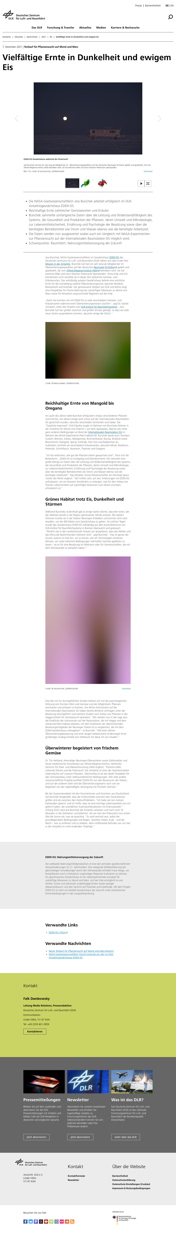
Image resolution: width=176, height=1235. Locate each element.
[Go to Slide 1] (72, 183)
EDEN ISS (114, 257)
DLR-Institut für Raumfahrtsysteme (99, 306)
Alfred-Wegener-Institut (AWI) (82, 270)
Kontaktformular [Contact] (76, 1175)
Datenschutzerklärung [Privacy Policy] (123, 1180)
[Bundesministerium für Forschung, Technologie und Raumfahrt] (125, 1227)
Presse (138, 5)
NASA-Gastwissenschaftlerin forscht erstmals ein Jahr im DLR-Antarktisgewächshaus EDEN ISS (81, 956)
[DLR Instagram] (56, 1222)
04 (51, 37)
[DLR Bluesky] (31, 1222)
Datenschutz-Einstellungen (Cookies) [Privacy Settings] (131, 1184)
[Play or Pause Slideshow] (141, 183)
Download (148, 171)
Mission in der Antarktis (57, 264)
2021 (44, 37)
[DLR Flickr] (62, 1222)
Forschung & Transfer (60, 27)
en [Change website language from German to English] (172, 5)
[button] (88, 130)
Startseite (6, 37)
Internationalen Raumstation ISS (105, 432)
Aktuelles (85, 27)
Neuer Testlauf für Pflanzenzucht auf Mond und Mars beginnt (81, 951)
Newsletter (73, 1180)
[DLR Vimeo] (51, 1222)
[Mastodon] (36, 1222)
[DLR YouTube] (46, 1222)
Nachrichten (32, 37)
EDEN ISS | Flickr (57, 932)
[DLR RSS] (72, 1222)
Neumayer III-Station (104, 267)
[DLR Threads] (41, 1222)
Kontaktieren (34, 1031)
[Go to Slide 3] (102, 183)
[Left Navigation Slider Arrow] (28, 118)
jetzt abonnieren (36, 1137)
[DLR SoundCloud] (67, 1222)
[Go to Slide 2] (87, 183)
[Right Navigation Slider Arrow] (149, 118)
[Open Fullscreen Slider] (148, 183)
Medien (101, 27)
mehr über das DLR (126, 1137)
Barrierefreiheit (153, 5)
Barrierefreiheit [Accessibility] (120, 1175)
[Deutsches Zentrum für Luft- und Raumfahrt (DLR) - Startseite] (24, 16)
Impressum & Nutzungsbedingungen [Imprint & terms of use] (131, 1188)
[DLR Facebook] (25, 1222)
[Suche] (170, 17)
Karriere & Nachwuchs (125, 27)
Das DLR (37, 27)
